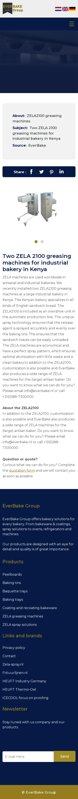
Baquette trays (14, 590)
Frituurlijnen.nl (15, 672)
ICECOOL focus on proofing (25, 697)
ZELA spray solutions (19, 624)
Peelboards (12, 573)
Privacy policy (13, 647)
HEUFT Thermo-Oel (19, 688)
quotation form (22, 469)
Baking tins (11, 582)
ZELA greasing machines (22, 615)
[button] (36, 241)
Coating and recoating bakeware (29, 607)
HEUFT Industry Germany (24, 680)
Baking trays (12, 599)
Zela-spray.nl (13, 663)
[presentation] (34, 740)
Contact (9, 655)
